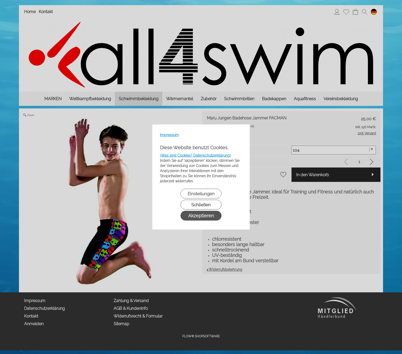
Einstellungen (201, 193)
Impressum (169, 135)
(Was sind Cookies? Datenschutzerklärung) (195, 155)
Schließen (201, 204)
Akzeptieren (201, 215)
